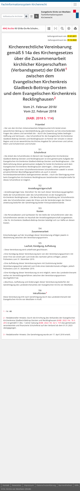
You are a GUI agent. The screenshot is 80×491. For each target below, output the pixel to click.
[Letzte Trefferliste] (31, 16)
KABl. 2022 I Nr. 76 (65, 320)
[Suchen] (36, 16)
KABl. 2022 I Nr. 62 (47, 323)
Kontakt (6, 485)
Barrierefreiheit (65, 485)
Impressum (29, 485)
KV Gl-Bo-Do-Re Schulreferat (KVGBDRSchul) (30, 28)
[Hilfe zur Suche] (26, 16)
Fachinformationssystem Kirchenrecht (24, 4)
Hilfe (77, 485)
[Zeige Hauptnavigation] (75, 4)
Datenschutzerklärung (46, 485)
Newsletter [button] (16, 485)
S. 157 (58, 323)
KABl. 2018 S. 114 (40, 118)
